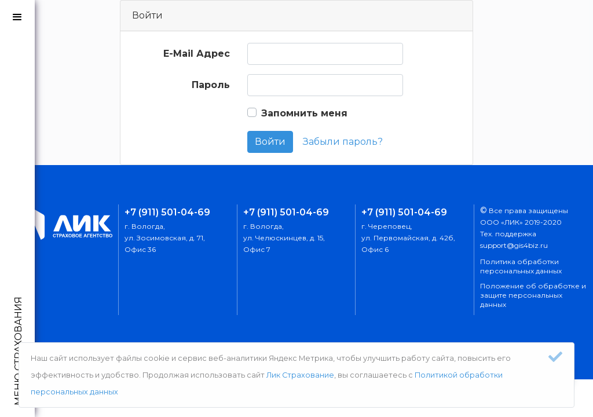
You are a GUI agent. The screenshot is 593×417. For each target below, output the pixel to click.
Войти (270, 141)
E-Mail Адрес (196, 53)
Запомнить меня (304, 113)
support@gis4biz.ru (514, 245)
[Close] (555, 357)
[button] (17, 17)
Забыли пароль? (343, 141)
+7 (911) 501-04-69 (167, 212)
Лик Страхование (300, 375)
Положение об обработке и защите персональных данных (533, 295)
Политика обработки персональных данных (521, 266)
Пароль (211, 84)
